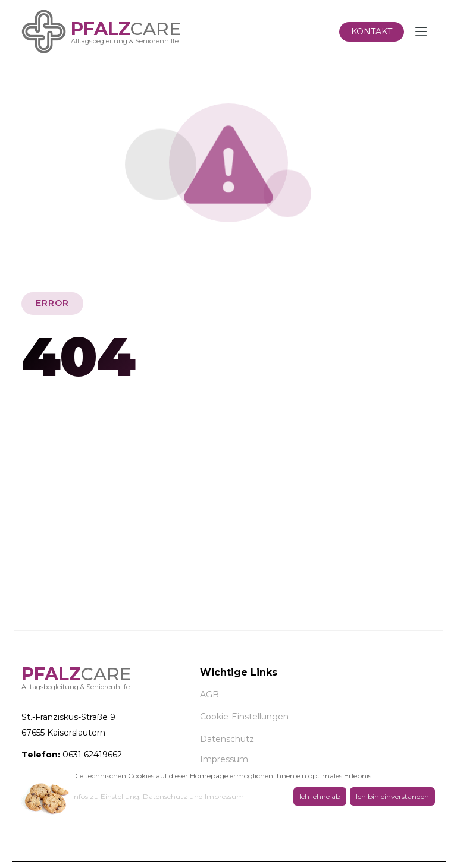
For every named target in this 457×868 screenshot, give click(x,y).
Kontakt (371, 31)
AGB (209, 694)
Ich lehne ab (319, 796)
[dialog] (229, 814)
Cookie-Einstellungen (244, 716)
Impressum (224, 759)
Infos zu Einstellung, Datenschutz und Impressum (158, 796)
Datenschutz (227, 739)
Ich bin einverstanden (392, 796)
